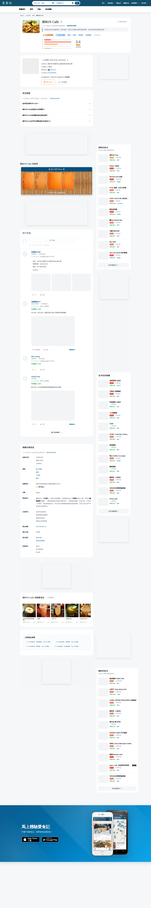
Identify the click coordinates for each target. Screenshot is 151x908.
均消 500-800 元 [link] (41, 526)
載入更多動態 (56, 432)
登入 (103, 3)
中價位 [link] (38, 532)
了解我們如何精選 (71, 25)
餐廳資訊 (22, 9)
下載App (118, 3)
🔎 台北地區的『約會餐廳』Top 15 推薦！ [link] (67, 646)
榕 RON (52, 70)
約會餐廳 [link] (88, 35)
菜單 (31, 9)
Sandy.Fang (35, 376)
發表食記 (110, 3)
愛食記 (22, 15)
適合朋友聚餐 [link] (40, 540)
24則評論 (78, 47)
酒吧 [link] (69, 35)
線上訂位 (48, 82)
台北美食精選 (48, 35)
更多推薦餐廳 (113, 511)
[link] (118, 160)
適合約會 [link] (39, 537)
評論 (39, 9)
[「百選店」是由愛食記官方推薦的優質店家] (134, 765)
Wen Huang (35, 356)
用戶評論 (26, 232)
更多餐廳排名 (113, 265)
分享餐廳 (62, 82)
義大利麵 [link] (39, 469)
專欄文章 (126, 3)
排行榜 (145, 3)
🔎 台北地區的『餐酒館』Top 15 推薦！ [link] (38, 646)
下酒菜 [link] (38, 475)
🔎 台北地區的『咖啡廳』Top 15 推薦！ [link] (68, 642)
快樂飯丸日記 (36, 252)
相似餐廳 (48, 9)
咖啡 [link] (74, 35)
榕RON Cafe (50, 22)
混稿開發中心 (36, 302)
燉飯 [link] (37, 472)
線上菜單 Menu (57, 169)
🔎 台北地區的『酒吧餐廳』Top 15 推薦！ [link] (39, 642)
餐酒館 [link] (81, 35)
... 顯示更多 (35, 270)
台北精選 (28, 15)
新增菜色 (50, 597)
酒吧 (33, 15)
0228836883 (52, 73)
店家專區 (135, 3)
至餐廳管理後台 (61, 192)
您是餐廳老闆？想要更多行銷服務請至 (55, 77)
